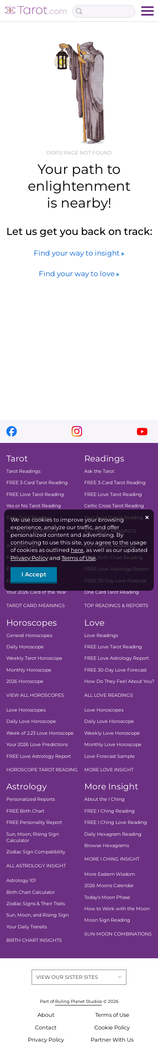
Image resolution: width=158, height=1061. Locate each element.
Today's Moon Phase (107, 897)
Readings (104, 458)
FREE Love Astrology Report (38, 756)
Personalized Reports (30, 799)
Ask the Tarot (99, 471)
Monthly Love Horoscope (113, 744)
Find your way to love (79, 273)
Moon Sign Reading (107, 920)
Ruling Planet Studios (78, 1001)
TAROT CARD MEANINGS (35, 605)
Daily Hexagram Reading (113, 834)
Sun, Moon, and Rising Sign (37, 915)
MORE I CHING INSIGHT (111, 859)
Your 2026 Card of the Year (36, 592)
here (77, 549)
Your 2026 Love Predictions (37, 744)
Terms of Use (79, 557)
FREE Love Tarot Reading (35, 494)
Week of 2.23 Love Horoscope (40, 733)
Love (94, 623)
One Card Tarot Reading (111, 592)
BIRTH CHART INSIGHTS (34, 940)
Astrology (26, 786)
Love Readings (101, 635)
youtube (142, 431)
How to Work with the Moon (117, 909)
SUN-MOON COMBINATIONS (118, 934)
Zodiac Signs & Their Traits (35, 903)
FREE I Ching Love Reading (115, 822)
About (45, 1015)
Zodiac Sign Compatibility (35, 852)
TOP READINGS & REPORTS (116, 605)
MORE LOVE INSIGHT (109, 770)
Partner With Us (112, 1040)
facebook (11, 431)
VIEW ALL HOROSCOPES (35, 695)
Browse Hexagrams (106, 845)
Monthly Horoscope (28, 670)
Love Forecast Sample (109, 756)
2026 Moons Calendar (109, 885)
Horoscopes (31, 623)
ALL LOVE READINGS (108, 695)
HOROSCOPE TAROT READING (42, 770)
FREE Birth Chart (25, 811)
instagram (77, 431)
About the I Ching (104, 799)
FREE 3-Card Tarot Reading (37, 482)
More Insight (111, 786)
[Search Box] (104, 11)
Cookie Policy (112, 1027)
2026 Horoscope (24, 681)
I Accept (33, 574)
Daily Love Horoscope (31, 721)
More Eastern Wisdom (109, 874)
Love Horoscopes (26, 710)
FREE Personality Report (34, 822)
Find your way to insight (79, 253)
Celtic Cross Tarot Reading (114, 506)
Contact (45, 1027)
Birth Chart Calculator (30, 892)
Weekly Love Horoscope (112, 733)
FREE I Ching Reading (109, 811)
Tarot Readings (23, 471)
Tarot (17, 458)
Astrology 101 (21, 880)
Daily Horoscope (25, 647)
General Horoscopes (29, 635)
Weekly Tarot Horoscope (34, 658)
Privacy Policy (29, 557)
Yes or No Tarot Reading (33, 506)
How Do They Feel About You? (119, 681)
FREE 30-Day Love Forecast (115, 670)
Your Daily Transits (26, 927)
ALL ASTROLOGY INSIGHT (36, 866)
